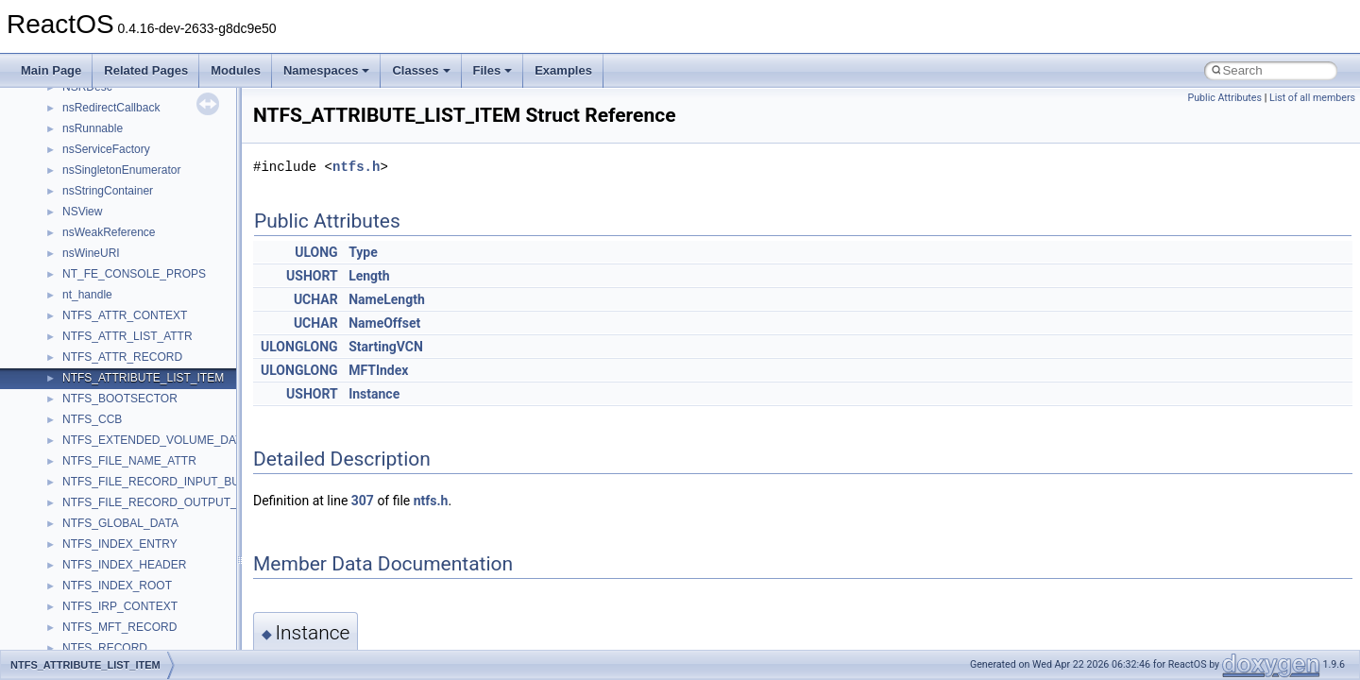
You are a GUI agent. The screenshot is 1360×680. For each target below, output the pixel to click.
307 (362, 500)
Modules (236, 70)
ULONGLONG (299, 346)
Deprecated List (71, 435)
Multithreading (67, 310)
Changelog (59, 144)
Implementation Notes (87, 352)
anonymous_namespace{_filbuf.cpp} (153, 622)
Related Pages (146, 70)
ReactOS (40, 103)
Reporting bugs (70, 248)
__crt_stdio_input (105, 539)
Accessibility (93, 601)
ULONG (316, 252)
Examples (563, 70)
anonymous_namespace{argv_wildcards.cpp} (176, 643)
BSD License (64, 373)
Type (363, 252)
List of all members (1312, 98)
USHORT (312, 275)
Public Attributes (1224, 98)
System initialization (81, 290)
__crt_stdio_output (109, 560)
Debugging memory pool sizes (108, 227)
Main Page (51, 70)
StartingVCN (385, 346)
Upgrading (58, 123)
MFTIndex (378, 370)
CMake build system (83, 186)
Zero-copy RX (67, 269)
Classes (421, 70)
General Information (82, 393)
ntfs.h (356, 167)
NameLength (386, 299)
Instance (374, 393)
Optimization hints (77, 331)
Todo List (54, 414)
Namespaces (326, 70)
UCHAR (316, 299)
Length (369, 275)
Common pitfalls (72, 206)
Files (493, 70)
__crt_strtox (92, 580)
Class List (71, 518)
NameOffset (384, 323)
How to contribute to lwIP (95, 165)
